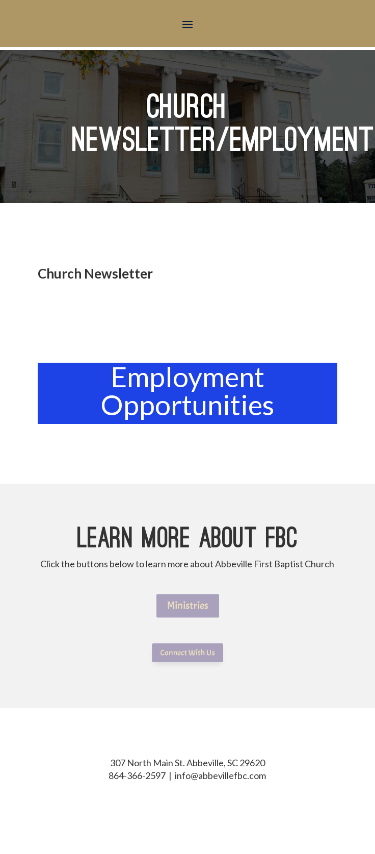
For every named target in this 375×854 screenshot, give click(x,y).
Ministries (187, 606)
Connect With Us (187, 653)
